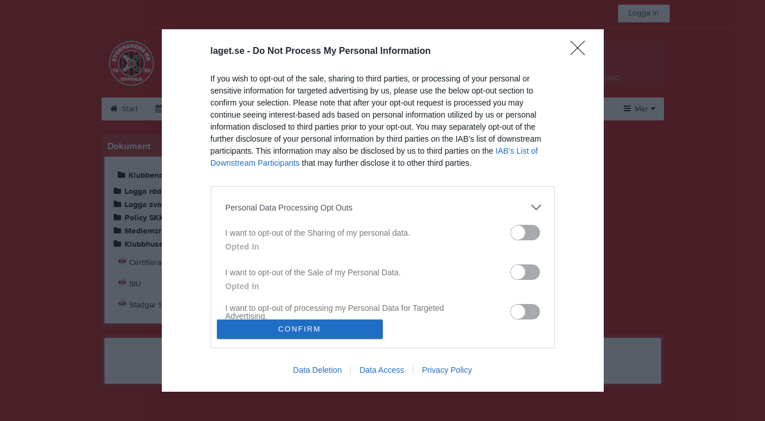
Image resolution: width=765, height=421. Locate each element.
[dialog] (383, 210)
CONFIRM (299, 329)
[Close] (581, 52)
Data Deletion (317, 370)
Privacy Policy (447, 370)
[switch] (525, 232)
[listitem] (383, 207)
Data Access (381, 370)
